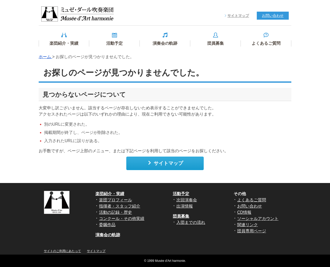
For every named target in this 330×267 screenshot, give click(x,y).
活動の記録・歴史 (115, 212)
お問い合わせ (249, 206)
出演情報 (184, 206)
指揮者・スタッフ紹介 (119, 206)
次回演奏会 (186, 200)
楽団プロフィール (115, 200)
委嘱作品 (107, 225)
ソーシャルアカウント (257, 218)
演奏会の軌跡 (107, 235)
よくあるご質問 (251, 200)
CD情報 (244, 212)
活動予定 (181, 194)
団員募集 (181, 216)
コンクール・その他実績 (121, 218)
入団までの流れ (190, 222)
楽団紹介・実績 (109, 194)
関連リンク (247, 225)
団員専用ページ (251, 231)
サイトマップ (165, 163)
